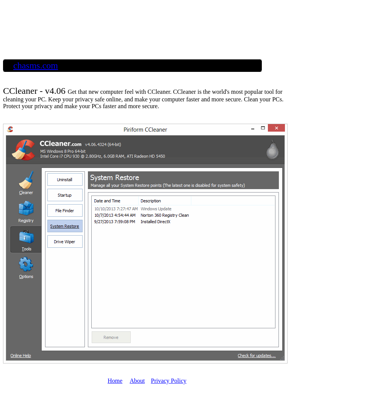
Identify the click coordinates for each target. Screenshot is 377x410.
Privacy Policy (168, 380)
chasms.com (35, 65)
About (137, 380)
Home (115, 380)
